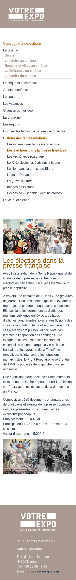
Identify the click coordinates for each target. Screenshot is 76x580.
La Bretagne (12, 117)
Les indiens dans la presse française (33, 144)
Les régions (11, 124)
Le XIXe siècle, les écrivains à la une (33, 162)
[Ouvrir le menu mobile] (69, 14)
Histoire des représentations (25, 138)
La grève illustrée (19, 181)
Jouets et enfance (16, 90)
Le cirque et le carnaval (19, 83)
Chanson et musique (18, 110)
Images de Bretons (20, 187)
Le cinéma (10, 50)
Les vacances (13, 103)
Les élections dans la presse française (36, 150)
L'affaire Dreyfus (19, 175)
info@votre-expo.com (43, 571)
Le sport (9, 96)
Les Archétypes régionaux (25, 156)
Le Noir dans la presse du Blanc (30, 168)
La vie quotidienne (16, 200)
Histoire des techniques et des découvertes (34, 131)
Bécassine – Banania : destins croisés (34, 193)
